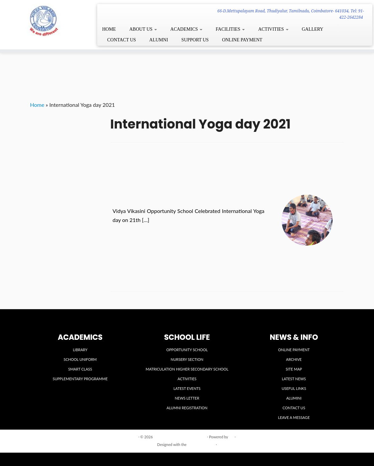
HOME (109, 29)
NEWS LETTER (187, 398)
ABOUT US (143, 29)
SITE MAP (294, 369)
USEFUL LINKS (294, 388)
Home (37, 104)
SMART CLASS (80, 369)
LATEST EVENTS (186, 388)
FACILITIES (230, 29)
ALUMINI (294, 398)
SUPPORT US (195, 39)
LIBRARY (80, 349)
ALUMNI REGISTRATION (187, 408)
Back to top (335, 436)
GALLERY (313, 29)
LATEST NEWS (294, 379)
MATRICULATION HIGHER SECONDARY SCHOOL (187, 369)
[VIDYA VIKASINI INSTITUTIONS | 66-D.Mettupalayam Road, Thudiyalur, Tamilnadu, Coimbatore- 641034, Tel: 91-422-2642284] (43, 20)
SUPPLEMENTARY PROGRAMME (80, 379)
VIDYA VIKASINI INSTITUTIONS (180, 437)
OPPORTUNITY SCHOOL (187, 349)
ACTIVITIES (273, 29)
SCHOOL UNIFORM (80, 359)
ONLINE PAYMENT (242, 39)
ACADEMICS (186, 29)
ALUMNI (158, 39)
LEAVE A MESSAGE (294, 417)
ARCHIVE (294, 359)
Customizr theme (201, 444)
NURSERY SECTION (187, 359)
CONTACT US (121, 39)
